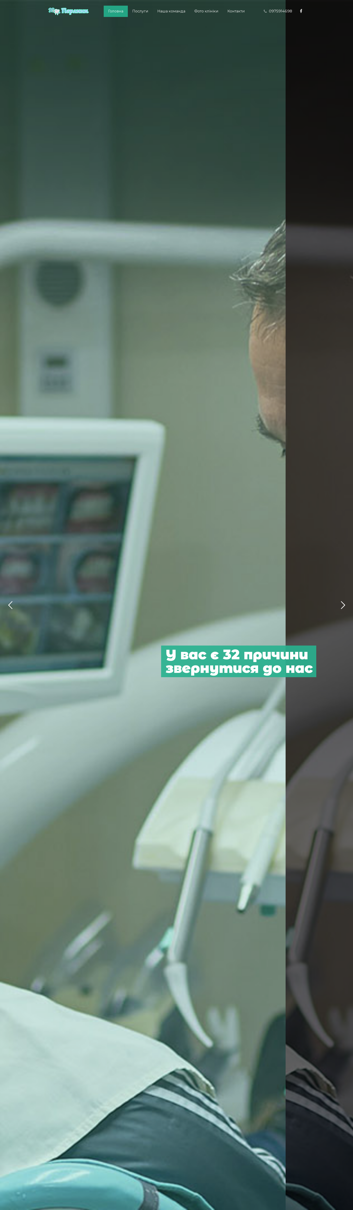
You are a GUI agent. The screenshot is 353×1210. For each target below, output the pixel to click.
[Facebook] (301, 11)
